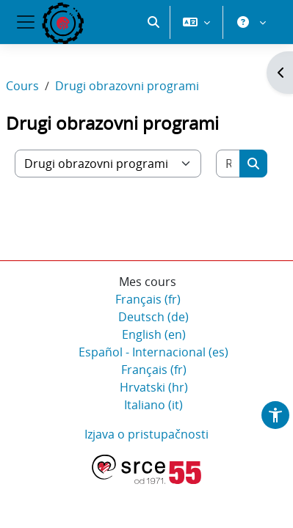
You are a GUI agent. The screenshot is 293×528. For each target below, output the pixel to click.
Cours (22, 86)
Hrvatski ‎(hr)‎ (154, 387)
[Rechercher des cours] (228, 163)
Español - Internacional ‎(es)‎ (153, 352)
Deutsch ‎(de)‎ (153, 317)
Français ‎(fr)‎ (148, 299)
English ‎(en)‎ (154, 334)
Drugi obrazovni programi (127, 86)
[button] (153, 22)
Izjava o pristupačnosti (146, 434)
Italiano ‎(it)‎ (153, 405)
